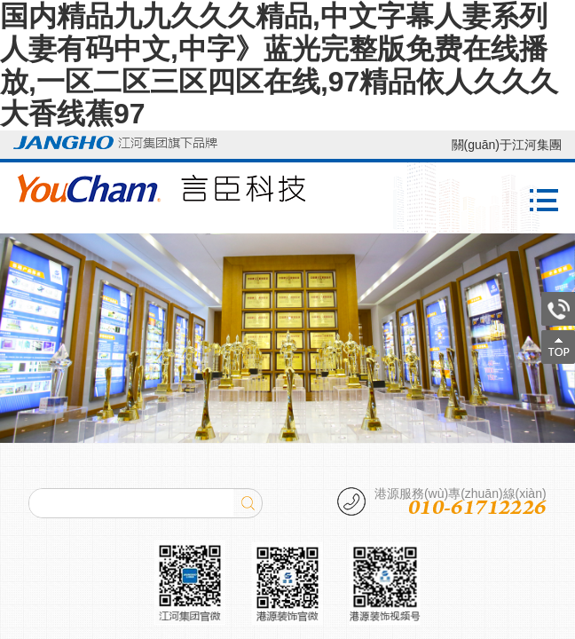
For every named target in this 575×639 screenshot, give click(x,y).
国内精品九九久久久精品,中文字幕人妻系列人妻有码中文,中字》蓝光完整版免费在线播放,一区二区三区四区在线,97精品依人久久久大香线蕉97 (279, 65)
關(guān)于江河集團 (507, 145)
